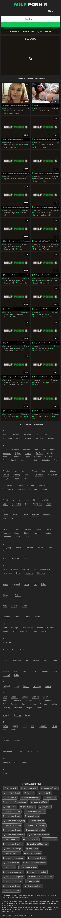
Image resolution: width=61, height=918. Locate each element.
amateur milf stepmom (13, 877)
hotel (52, 145)
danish (5, 500)
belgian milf (32, 849)
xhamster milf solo (36, 858)
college (28, 475)
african (5, 435)
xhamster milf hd (11, 863)
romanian (37, 686)
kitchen (14, 606)
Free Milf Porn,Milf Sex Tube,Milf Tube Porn (30, 4)
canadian (6, 471)
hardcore (20, 145)
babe (35, 179)
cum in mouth (43, 486)
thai (32, 726)
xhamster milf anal (33, 886)
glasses (40, 548)
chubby (42, 247)
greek (5, 558)
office (5, 660)
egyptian (15, 515)
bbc (34, 416)
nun (13, 649)
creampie (49, 179)
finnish (17, 533)
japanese (6, 595)
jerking (43, 215)
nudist (5, 649)
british (13, 460)
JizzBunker (55, 108)
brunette (43, 314)
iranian (26, 584)
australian (39, 438)
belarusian (7, 453)
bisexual (6, 457)
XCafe (57, 142)
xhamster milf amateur (13, 835)
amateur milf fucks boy (37, 844)
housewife (36, 317)
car (16, 471)
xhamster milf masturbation (40, 877)
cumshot (21, 489)
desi (27, 500)
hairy (18, 111)
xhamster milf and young (14, 821)
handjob (13, 179)
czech (44, 489)
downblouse (37, 504)
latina (16, 617)
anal (5, 348)
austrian (51, 438)
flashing (37, 533)
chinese (6, 475)
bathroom (27, 449)
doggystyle (16, 504)
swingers (17, 715)
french (13, 111)
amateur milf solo (11, 891)
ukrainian (6, 740)
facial (18, 529)
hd (23, 111)
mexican (50, 628)
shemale (35, 697)
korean (24, 606)
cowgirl (16, 478)
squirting (6, 708)
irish (35, 584)
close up (16, 475)
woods (24, 762)
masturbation (27, 628)
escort (25, 515)
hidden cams (45, 569)
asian (18, 438)
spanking (43, 704)
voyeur (29, 751)
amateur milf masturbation (14, 802)
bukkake (34, 460)
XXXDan (56, 414)
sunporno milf (49, 839)
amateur (6, 314)
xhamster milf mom (12, 830)
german (18, 548)
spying (54, 704)
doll (26, 504)
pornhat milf (33, 881)
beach (52, 449)
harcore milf (9, 867)
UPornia (56, 278)
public (44, 147)
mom (10, 113)
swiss (27, 715)
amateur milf (9, 807)
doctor (5, 504)
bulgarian (46, 460)
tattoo (5, 726)
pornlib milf (44, 793)
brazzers (20, 280)
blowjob (13, 145)
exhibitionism (8, 518)
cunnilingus (33, 489)
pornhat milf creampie (35, 812)
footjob (48, 533)
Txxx (27, 142)
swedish (6, 715)
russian (45, 351)
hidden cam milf (28, 788)
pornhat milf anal (12, 793)
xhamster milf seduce (12, 844)
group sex (16, 558)
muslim (44, 631)
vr (37, 751)
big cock (39, 453)
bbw (44, 449)
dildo (35, 500)
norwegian (7, 642)
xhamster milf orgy (11, 816)
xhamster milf (9, 798)
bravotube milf (27, 807)
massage (14, 628)
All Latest (14, 32)
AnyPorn (56, 210)
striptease (40, 708)
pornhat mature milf (30, 798)
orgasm (16, 113)
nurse (22, 649)
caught (42, 213)
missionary (24, 631)
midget (5, 631)
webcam (6, 762)
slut (38, 701)
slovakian (17, 701)
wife (44, 181)
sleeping (6, 701)
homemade (7, 317)
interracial (48, 416)
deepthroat (17, 500)
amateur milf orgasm (12, 881)
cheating (41, 179)
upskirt (17, 740)
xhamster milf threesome (34, 863)
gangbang (7, 548)
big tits (6, 111)
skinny (45, 697)
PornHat (26, 380)
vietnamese (7, 751)
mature (42, 111)
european (47, 515)
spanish (33, 704)
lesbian (27, 617)
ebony (5, 515)
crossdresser (8, 486)
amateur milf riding (11, 812)
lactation (6, 617)
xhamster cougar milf (12, 872)
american (36, 280)
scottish (14, 697)
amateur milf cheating (35, 825)
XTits (27, 108)
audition (28, 438)
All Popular (28, 32)
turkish (14, 730)
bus (55, 460)
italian (43, 584)
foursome (7, 537)
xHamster (26, 210)
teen (24, 726)
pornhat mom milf (11, 853)
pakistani (6, 671)
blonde (6, 145)
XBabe (27, 278)
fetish (39, 529)
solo (51, 317)
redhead (46, 249)
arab (45, 435)
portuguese (45, 671)
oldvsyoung (16, 660)
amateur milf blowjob (35, 830)
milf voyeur (44, 807)
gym (25, 558)
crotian (20, 486)
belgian (6, 213)
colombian (39, 475)
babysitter (15, 449)
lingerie (35, 283)
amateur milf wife (39, 802)
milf (5, 113)
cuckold (40, 416)
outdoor (54, 660)
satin (5, 697)
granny (5, 551)
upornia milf (50, 798)
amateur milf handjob (36, 872)
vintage (19, 751)
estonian (35, 515)
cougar (13, 213)
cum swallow (8, 489)
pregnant (6, 675)
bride (5, 385)
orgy (45, 660)
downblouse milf (11, 839)
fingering (6, 533)
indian (5, 584)
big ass (35, 348)
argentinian (7, 438)
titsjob (54, 726)
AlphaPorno (25, 244)
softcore (45, 317)
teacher (15, 726)
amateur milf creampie (13, 858)
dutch (48, 504)
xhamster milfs (37, 821)
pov (39, 147)
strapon (29, 708)
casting (24, 471)
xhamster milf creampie (38, 835)
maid (5, 628)
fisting (27, 533)
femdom (28, 529)
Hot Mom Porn (44, 32)
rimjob (26, 686)
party (16, 671)
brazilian (37, 457)
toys (4, 730)
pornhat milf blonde (12, 825)
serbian (25, 697)
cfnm (44, 471)
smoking (48, 701)
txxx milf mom (32, 816)
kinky (5, 606)
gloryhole (51, 548)
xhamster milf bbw (11, 886)
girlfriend (29, 548)
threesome (43, 726)
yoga (5, 773)
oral (26, 660)
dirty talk (45, 500)
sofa (26, 283)
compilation (52, 475)
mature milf (10, 788)
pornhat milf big (30, 839)
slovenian (29, 701)
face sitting (7, 529)
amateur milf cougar (12, 849)
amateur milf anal (32, 853)
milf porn (29, 793)
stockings (12, 147)
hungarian (41, 573)
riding (16, 686)
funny (27, 537)
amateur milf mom (28, 867)
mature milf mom (49, 788)
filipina (48, 529)
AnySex (56, 312)
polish (33, 671)
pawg (25, 671)
